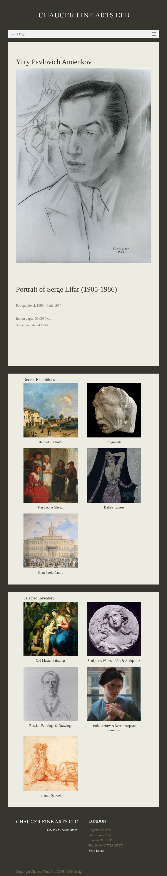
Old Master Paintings (50, 660)
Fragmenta (114, 442)
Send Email (96, 850)
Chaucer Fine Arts (43, 871)
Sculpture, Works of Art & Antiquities (114, 660)
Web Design (74, 871)
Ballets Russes (114, 507)
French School (51, 795)
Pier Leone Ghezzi (50, 507)
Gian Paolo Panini (50, 572)
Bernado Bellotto (51, 442)
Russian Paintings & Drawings (50, 725)
